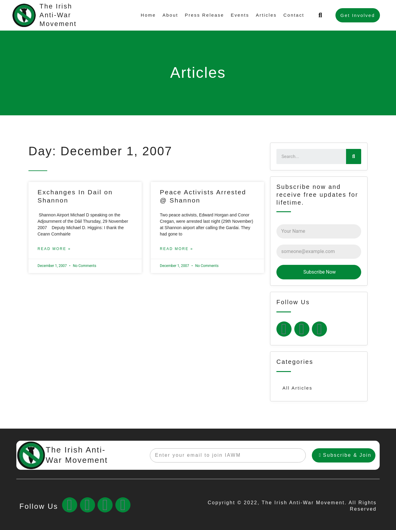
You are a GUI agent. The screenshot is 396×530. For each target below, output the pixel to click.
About (170, 15)
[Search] (353, 156)
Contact (293, 15)
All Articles (297, 387)
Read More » (54, 249)
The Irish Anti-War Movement (58, 14)
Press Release (204, 15)
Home (148, 15)
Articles (266, 15)
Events (240, 15)
